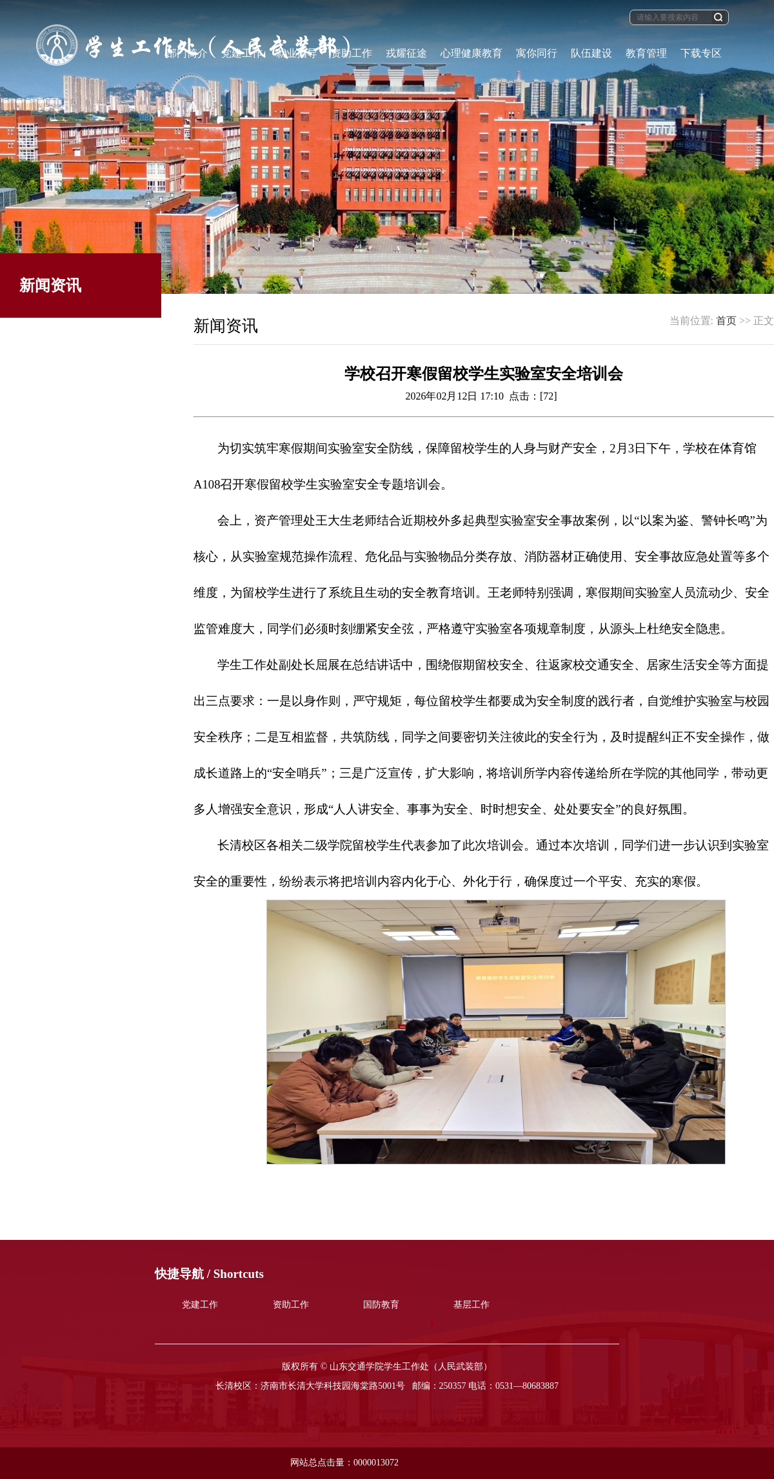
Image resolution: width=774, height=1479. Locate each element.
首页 (726, 320)
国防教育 (381, 1305)
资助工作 (291, 1305)
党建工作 (200, 1305)
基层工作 (471, 1305)
